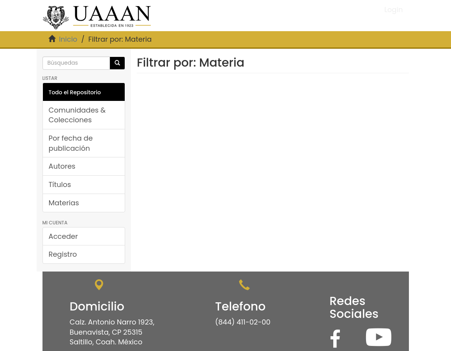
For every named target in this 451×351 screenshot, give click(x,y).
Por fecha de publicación (71, 143)
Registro (63, 254)
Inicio (68, 39)
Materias (64, 203)
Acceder (63, 236)
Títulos (60, 184)
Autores (62, 166)
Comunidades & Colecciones (77, 115)
